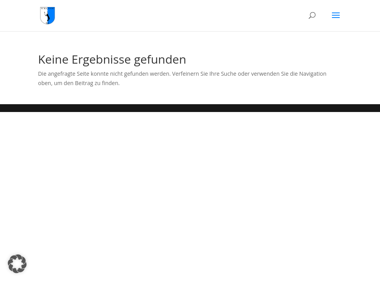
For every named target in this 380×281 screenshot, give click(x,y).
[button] (17, 264)
